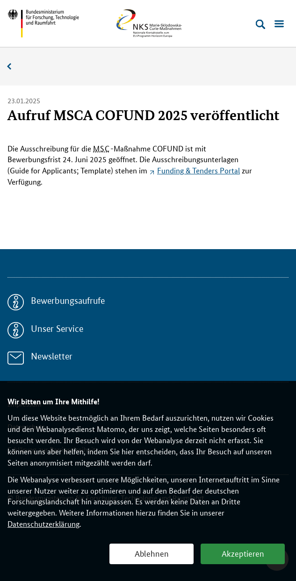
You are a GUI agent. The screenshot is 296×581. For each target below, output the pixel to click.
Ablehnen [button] (152, 553)
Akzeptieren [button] (243, 553)
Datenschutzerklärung (43, 524)
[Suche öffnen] (260, 24)
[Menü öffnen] (279, 24)
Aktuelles (14, 66)
